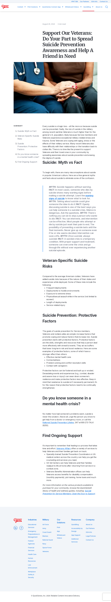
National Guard (47, 540)
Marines (45, 536)
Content (20, 7)
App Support (75, 535)
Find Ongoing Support (27, 162)
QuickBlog (87, 7)
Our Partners (84, 1)
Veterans (45, 551)
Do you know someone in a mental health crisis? (28, 155)
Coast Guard (46, 532)
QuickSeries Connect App (51, 7)
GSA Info (94, 1)
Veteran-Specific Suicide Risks (28, 137)
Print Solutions (33, 7)
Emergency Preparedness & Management (33, 534)
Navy (44, 544)
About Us (99, 7)
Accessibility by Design (77, 530)
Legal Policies (91, 536)
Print (58, 527)
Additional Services (74, 540)
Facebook (21, 528)
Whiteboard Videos (72, 7)
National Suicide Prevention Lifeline (58, 423)
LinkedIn (15, 528)
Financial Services (31, 549)
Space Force (47, 547)
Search (108, 7)
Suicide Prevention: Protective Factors (27, 146)
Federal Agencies (31, 542)
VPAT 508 (74, 1)
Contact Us (104, 1)
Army (44, 528)
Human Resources (32, 559)
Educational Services (32, 526)
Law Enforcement (32, 566)
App (58, 531)
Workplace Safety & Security (32, 574)
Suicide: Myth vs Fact (26, 131)
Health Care (32, 554)
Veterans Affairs (63, 449)
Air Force (45, 524)
